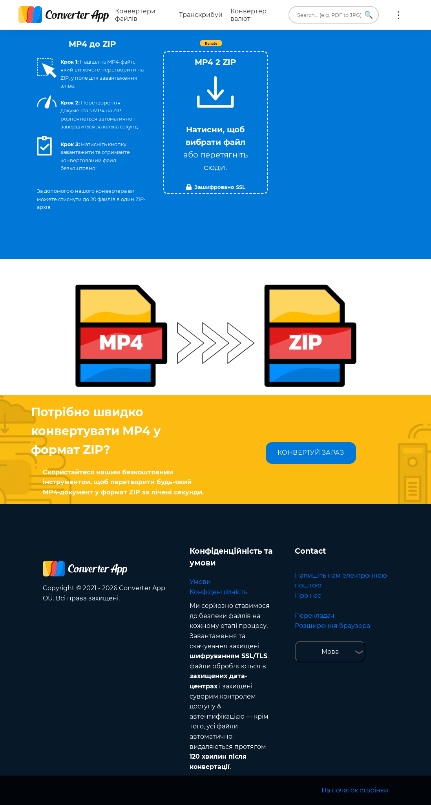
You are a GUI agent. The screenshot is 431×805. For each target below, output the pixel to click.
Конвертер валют (248, 14)
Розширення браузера (332, 625)
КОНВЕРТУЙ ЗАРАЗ (311, 452)
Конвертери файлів (135, 14)
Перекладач (314, 615)
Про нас (308, 595)
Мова (330, 651)
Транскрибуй (201, 14)
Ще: (398, 15)
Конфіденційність (218, 592)
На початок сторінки (354, 790)
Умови (200, 581)
